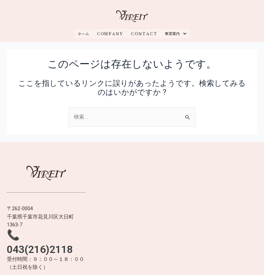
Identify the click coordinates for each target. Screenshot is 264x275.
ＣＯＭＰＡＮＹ (110, 31)
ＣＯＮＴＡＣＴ (144, 31)
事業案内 (175, 31)
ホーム (83, 31)
